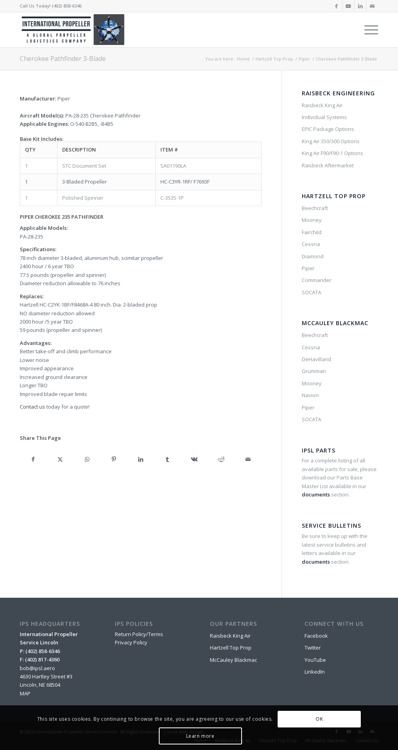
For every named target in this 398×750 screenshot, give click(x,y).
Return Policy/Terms (139, 634)
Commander (316, 280)
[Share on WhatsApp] (87, 459)
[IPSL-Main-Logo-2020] (74, 29)
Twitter (313, 647)
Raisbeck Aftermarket (328, 165)
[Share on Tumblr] (167, 459)
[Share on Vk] (194, 459)
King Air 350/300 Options (331, 141)
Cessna (311, 244)
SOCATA (311, 292)
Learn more (200, 736)
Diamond (313, 256)
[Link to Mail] (372, 6)
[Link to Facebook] (336, 6)
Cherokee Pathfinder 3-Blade (63, 58)
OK (319, 719)
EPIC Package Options (328, 129)
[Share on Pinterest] (114, 459)
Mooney (312, 219)
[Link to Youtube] (348, 6)
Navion (310, 395)
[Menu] (368, 29)
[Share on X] (60, 459)
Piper (308, 268)
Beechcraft (315, 208)
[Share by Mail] (248, 459)
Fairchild (312, 232)
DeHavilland (316, 359)
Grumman (314, 371)
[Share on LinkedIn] (140, 459)
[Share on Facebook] (33, 459)
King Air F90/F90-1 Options (332, 153)
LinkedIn (315, 671)
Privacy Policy (131, 642)
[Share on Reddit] (221, 459)
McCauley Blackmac (233, 659)
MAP (25, 693)
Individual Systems (324, 117)
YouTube (315, 659)
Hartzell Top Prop (230, 647)
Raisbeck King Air (322, 105)
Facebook (316, 635)
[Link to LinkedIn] (360, 6)
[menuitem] (368, 29)
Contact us (32, 406)
